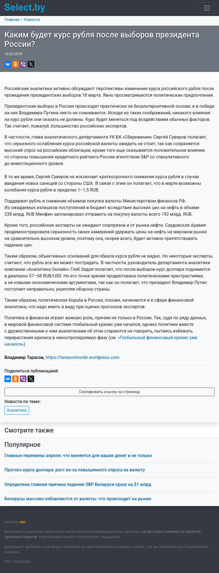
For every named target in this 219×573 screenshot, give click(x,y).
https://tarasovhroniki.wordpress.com (82, 357)
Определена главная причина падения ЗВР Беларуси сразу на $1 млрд (77, 484)
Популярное (22, 444)
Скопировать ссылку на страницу (109, 392)
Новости (32, 19)
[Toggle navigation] (207, 7)
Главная (12, 19)
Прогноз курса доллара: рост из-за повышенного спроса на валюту (74, 469)
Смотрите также (29, 430)
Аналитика (16, 410)
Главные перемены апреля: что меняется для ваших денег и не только (78, 455)
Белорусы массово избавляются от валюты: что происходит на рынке (77, 498)
